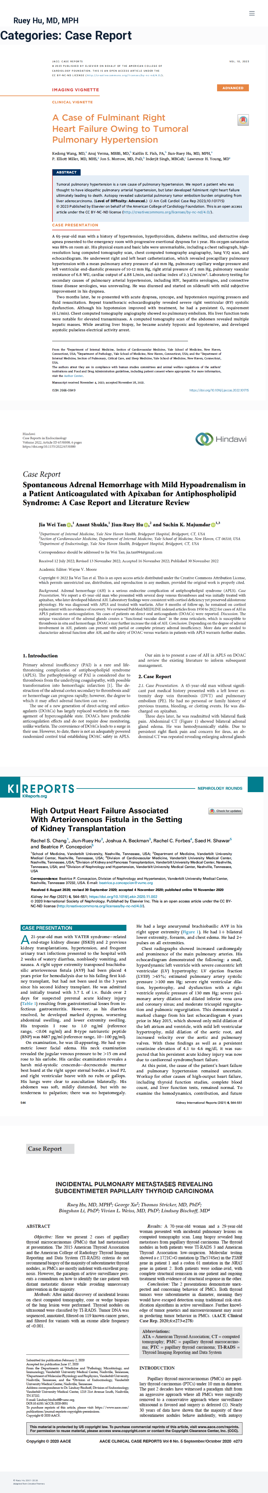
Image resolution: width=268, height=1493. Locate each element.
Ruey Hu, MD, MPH (46, 20)
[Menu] (252, 13)
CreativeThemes (36, 1483)
